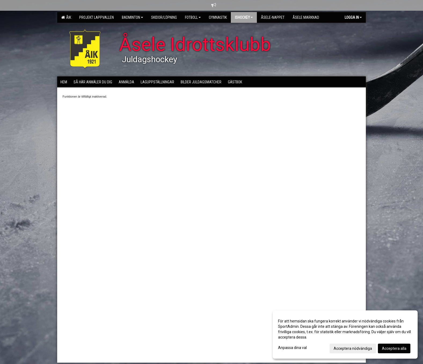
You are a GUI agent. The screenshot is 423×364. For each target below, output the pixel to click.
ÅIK (66, 17)
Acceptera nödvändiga (353, 348)
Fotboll (193, 17)
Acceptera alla (394, 348)
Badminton (132, 17)
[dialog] (345, 334)
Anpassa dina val (292, 348)
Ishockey (244, 17)
